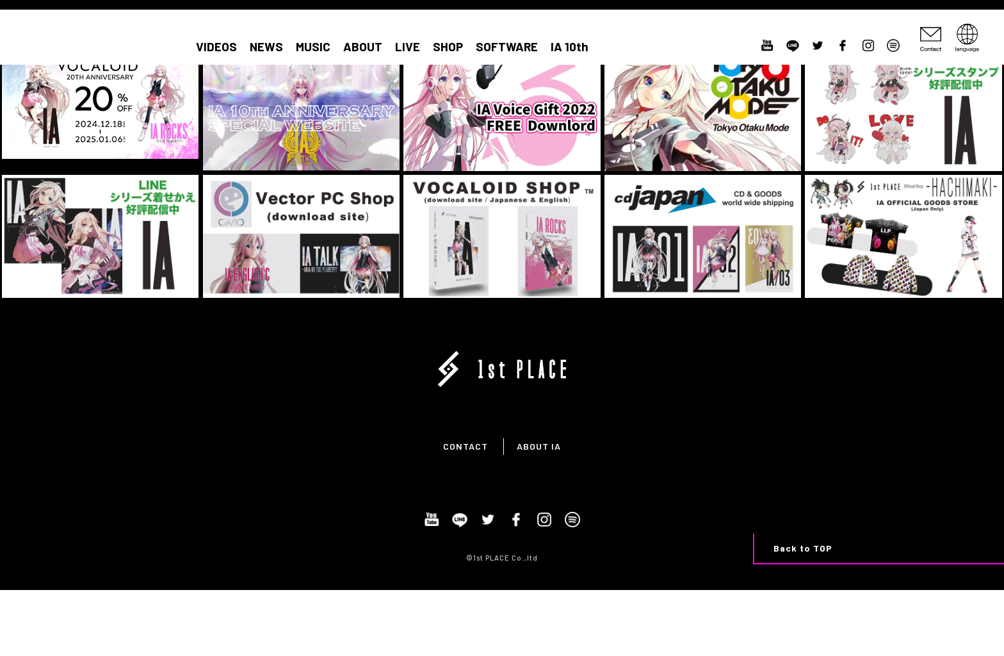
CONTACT (465, 446)
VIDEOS (216, 47)
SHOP (448, 47)
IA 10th (569, 47)
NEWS (266, 47)
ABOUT (362, 47)
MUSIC (313, 47)
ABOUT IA (539, 446)
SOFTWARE (507, 47)
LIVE (407, 47)
